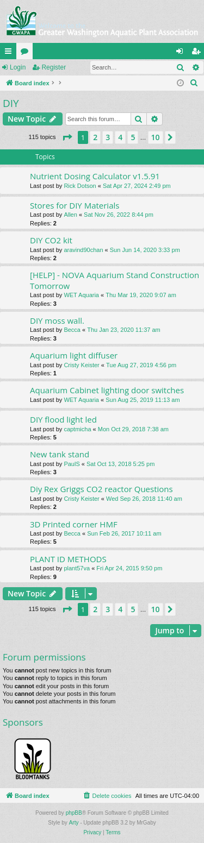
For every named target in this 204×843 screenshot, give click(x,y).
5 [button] (133, 137)
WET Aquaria (81, 295)
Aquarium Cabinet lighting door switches (107, 390)
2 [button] (95, 137)
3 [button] (108, 137)
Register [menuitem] (198, 53)
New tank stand (59, 454)
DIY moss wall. (57, 320)
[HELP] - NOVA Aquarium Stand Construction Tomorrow (114, 280)
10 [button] (155, 137)
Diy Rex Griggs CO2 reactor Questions (101, 488)
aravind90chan (83, 250)
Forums (27, 53)
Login (18, 67)
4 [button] (120, 137)
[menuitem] (194, 83)
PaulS (71, 464)
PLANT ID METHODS (68, 558)
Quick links (10, 53)
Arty (74, 823)
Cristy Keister (81, 365)
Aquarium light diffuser (74, 355)
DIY (11, 103)
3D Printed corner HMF (74, 524)
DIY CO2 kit (51, 240)
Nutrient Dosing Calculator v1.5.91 (95, 176)
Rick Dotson (80, 186)
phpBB (74, 813)
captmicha (77, 429)
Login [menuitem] (182, 53)
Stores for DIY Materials (74, 205)
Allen (70, 214)
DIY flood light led (63, 419)
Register (53, 67)
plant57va (77, 568)
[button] (67, 137)
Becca (72, 329)
